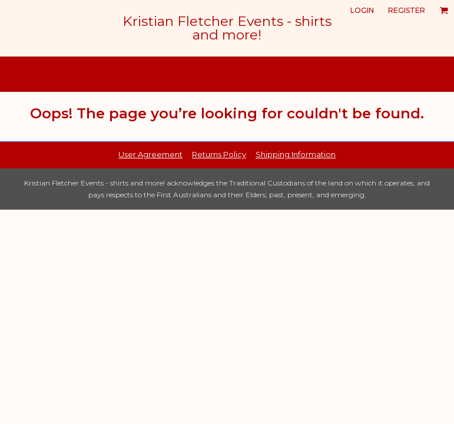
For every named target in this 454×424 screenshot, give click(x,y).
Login (362, 10)
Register (406, 10)
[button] (443, 10)
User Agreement (150, 154)
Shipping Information (296, 154)
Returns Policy (219, 154)
